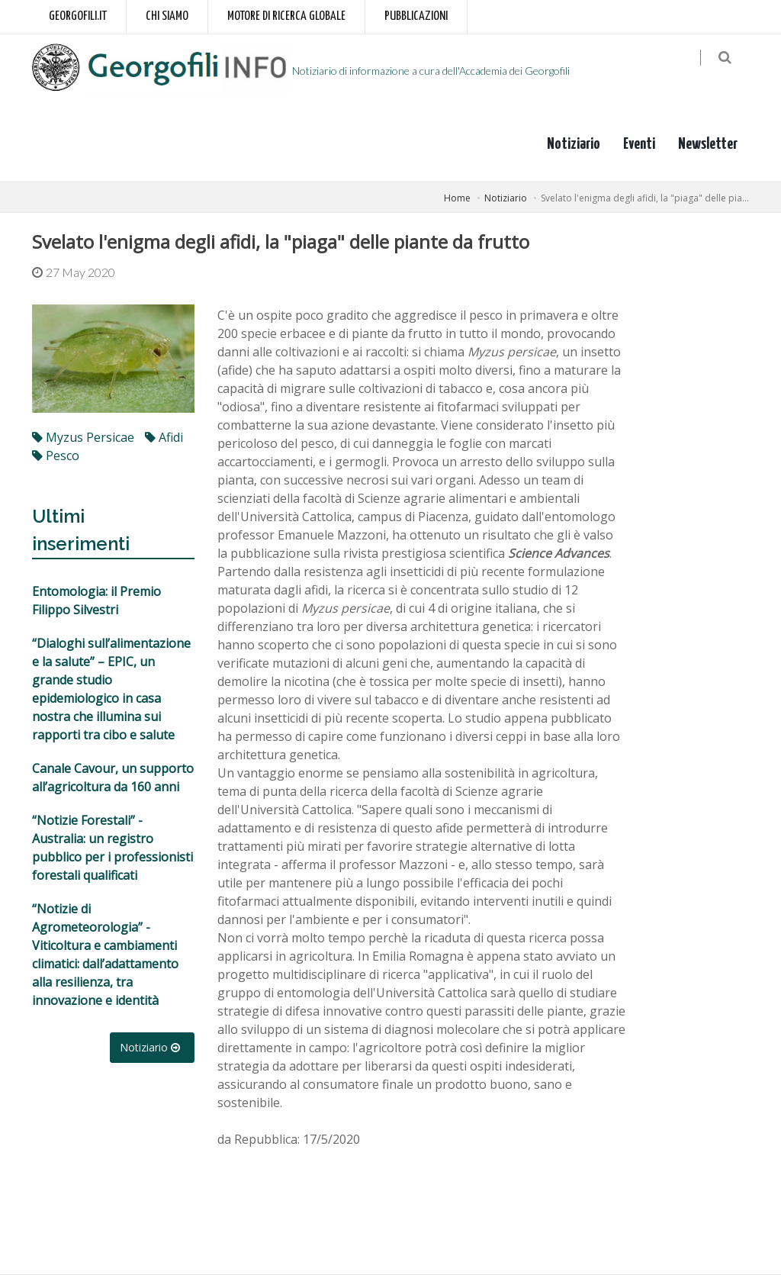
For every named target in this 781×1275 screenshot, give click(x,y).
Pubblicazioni (416, 16)
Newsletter (708, 144)
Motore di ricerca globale (286, 16)
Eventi (639, 144)
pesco (55, 455)
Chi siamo (167, 16)
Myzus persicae (83, 437)
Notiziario (573, 144)
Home (457, 198)
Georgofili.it (78, 16)
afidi (164, 437)
